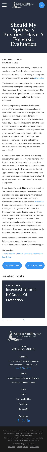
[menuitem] (11, 446)
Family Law (7, 257)
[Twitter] (23, 420)
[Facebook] (18, 420)
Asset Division (8, 253)
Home (23, 394)
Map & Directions (23, 368)
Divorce (19, 253)
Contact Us (23, 409)
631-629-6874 (23, 349)
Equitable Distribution (33, 253)
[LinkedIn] (28, 420)
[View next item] (24, 320)
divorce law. (39, 78)
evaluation (39, 201)
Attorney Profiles (23, 399)
